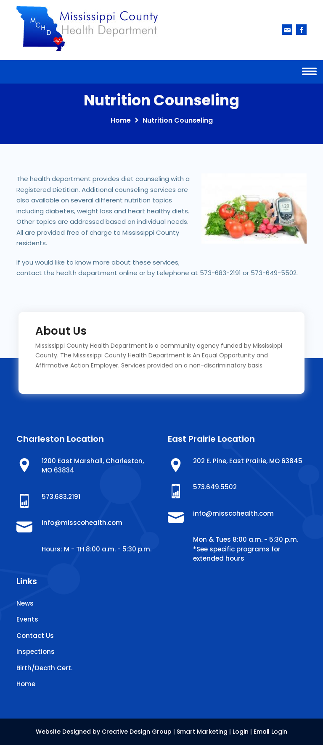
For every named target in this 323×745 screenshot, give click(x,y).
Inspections (35, 651)
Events (27, 619)
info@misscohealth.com (82, 522)
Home (121, 120)
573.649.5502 (215, 487)
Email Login (270, 731)
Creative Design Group (137, 731)
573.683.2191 (61, 496)
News (25, 603)
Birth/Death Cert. (44, 668)
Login (241, 731)
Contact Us (35, 635)
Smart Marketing (202, 731)
